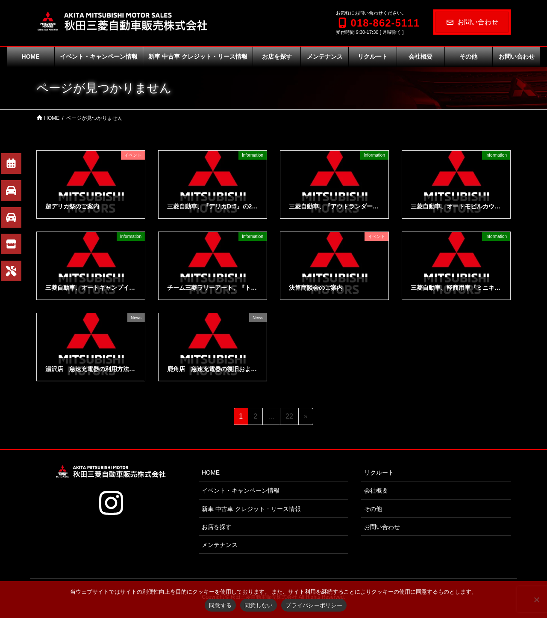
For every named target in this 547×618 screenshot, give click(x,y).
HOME (211, 472)
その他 (373, 508)
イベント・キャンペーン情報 (240, 490)
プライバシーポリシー (313, 605)
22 (289, 417)
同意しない (258, 605)
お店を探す (217, 526)
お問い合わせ (472, 22)
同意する (220, 605)
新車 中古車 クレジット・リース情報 (251, 508)
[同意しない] (536, 599)
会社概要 (376, 490)
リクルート (379, 472)
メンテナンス (220, 544)
